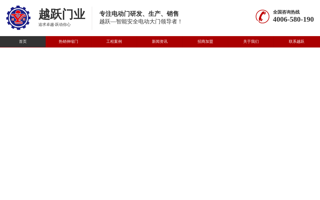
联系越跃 (296, 41)
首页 (23, 41)
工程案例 (114, 41)
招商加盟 (205, 41)
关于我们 (251, 41)
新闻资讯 (160, 41)
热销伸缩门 (68, 41)
